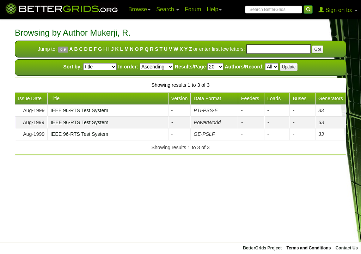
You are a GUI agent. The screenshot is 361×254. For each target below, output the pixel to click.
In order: (128, 66)
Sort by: (72, 66)
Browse (139, 9)
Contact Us (347, 248)
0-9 (63, 49)
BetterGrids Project (262, 248)
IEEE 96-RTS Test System (79, 110)
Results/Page (190, 66)
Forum (193, 9)
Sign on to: (337, 9)
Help (214, 9)
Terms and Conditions (309, 248)
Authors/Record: (244, 66)
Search (167, 9)
